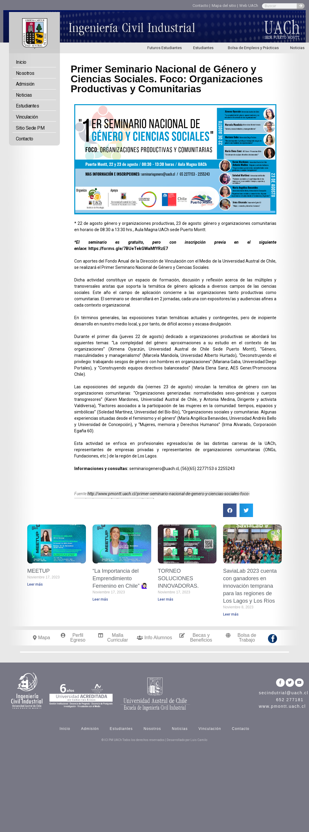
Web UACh (248, 5)
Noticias (24, 95)
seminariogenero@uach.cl (154, 468)
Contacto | (201, 5)
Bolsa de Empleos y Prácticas (253, 48)
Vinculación (27, 117)
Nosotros (25, 73)
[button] (230, 510)
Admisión (25, 84)
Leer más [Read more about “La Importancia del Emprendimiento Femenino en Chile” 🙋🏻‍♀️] (100, 599)
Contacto (24, 139)
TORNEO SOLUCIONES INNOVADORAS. (178, 578)
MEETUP (38, 571)
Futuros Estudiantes (164, 48)
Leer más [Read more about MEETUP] (35, 584)
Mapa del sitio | (225, 5)
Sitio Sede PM (30, 128)
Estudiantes (204, 48)
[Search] (301, 6)
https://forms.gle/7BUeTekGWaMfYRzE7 (128, 248)
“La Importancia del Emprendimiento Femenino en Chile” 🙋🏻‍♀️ (120, 578)
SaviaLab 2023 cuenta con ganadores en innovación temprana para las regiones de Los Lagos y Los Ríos (250, 586)
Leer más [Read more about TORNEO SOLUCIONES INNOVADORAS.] (165, 599)
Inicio (21, 62)
